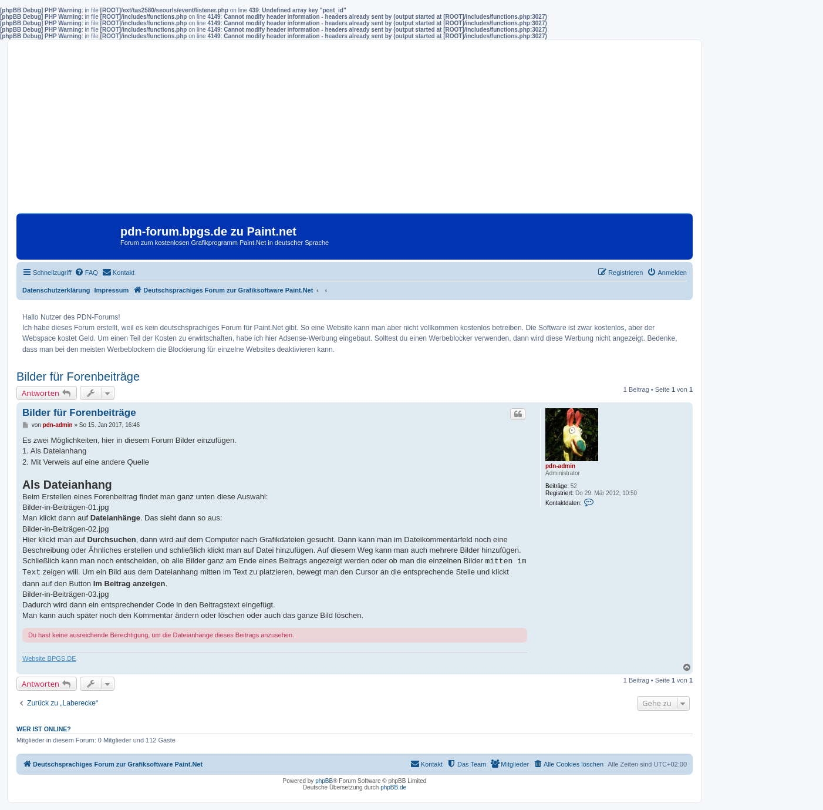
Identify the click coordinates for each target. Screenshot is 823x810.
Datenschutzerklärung (56, 290)
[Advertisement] (354, 131)
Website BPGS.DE (49, 658)
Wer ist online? (43, 728)
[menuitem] (86, 272)
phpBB (324, 781)
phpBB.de (393, 787)
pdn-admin (560, 466)
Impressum (112, 290)
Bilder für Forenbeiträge (78, 376)
